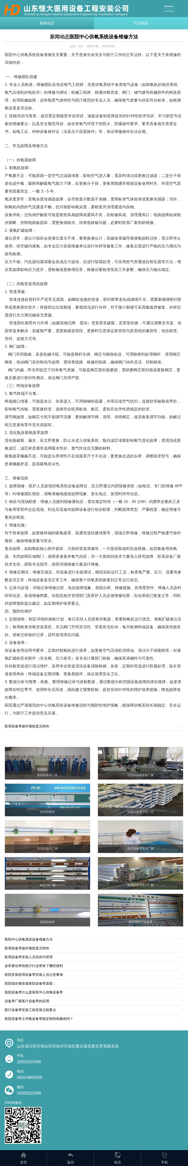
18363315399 (29, 1062)
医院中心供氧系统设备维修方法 (104, 36)
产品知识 (141, 23)
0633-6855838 (29, 1077)
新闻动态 (47, 23)
